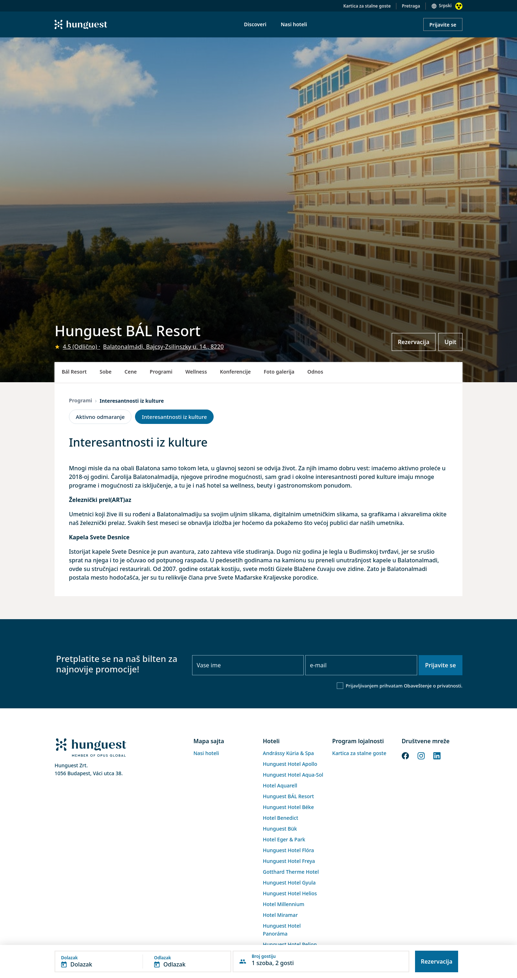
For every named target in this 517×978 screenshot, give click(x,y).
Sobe (106, 371)
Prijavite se (442, 24)
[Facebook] (405, 755)
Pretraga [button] (411, 6)
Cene (131, 371)
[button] (143, 961)
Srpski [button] (445, 6)
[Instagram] (421, 755)
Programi (161, 371)
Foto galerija (279, 371)
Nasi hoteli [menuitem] (294, 24)
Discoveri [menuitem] (255, 24)
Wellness (196, 371)
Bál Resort (74, 371)
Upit (450, 342)
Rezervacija (413, 342)
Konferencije (235, 371)
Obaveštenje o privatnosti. (433, 685)
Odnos (315, 371)
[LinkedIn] (437, 755)
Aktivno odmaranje (100, 416)
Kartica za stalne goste (367, 6)
